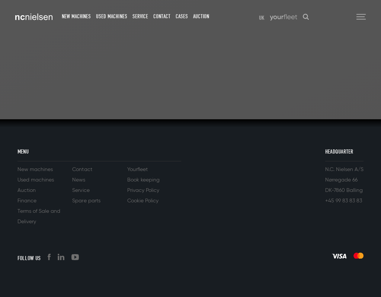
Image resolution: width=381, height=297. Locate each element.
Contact (161, 16)
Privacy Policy (143, 190)
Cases (182, 16)
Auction (201, 16)
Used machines (111, 16)
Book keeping (143, 180)
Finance (26, 200)
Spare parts (86, 200)
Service (140, 16)
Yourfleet (137, 169)
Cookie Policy (143, 200)
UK (262, 18)
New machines (76, 16)
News (78, 180)
